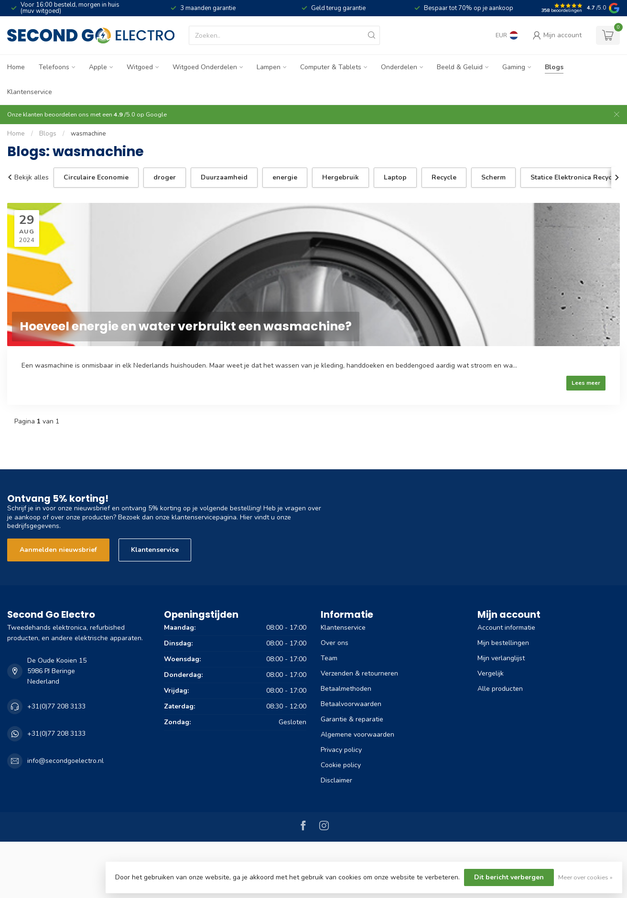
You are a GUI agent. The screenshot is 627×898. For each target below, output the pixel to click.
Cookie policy (341, 765)
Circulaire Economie (96, 177)
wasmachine (88, 133)
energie (284, 177)
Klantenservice (29, 91)
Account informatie (506, 627)
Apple (98, 67)
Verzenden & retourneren (359, 673)
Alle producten (500, 688)
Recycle (444, 177)
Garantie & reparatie (352, 719)
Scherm (493, 177)
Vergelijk (490, 673)
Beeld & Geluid (460, 67)
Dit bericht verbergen (509, 877)
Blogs (554, 67)
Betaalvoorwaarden (351, 703)
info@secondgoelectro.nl (65, 760)
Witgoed (140, 67)
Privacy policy (341, 749)
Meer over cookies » (585, 877)
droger (164, 177)
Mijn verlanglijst (501, 658)
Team (329, 658)
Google (156, 114)
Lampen (269, 67)
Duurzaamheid (224, 177)
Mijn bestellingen (503, 642)
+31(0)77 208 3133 (56, 706)
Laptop (395, 177)
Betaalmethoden (346, 688)
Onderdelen (399, 67)
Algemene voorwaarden (357, 734)
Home (16, 67)
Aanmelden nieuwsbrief (58, 549)
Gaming (513, 67)
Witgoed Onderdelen (205, 67)
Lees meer (586, 383)
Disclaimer (336, 780)
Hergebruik (340, 177)
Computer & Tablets (330, 67)
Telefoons (54, 67)
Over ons (334, 642)
